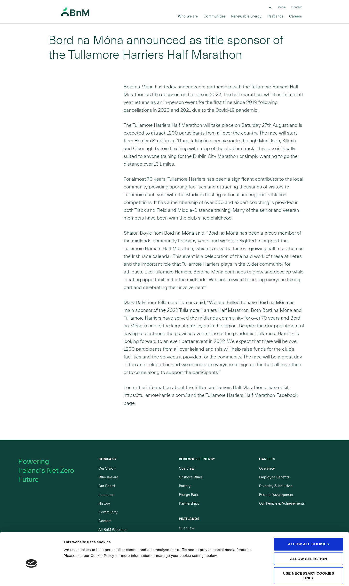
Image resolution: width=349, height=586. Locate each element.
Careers (295, 16)
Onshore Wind (190, 477)
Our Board (106, 486)
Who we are (188, 16)
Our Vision (106, 469)
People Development (276, 495)
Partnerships (189, 503)
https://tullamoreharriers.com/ (155, 395)
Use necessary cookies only (308, 552)
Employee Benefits (274, 477)
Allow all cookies (308, 521)
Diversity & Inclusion (275, 486)
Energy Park (188, 495)
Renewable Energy (246, 16)
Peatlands (275, 16)
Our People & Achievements (282, 503)
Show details (254, 576)
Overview (187, 469)
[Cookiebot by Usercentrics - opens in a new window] (31, 576)
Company (107, 459)
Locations (106, 495)
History (104, 503)
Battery (184, 486)
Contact (296, 6)
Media (282, 6)
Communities (214, 16)
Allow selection (308, 535)
